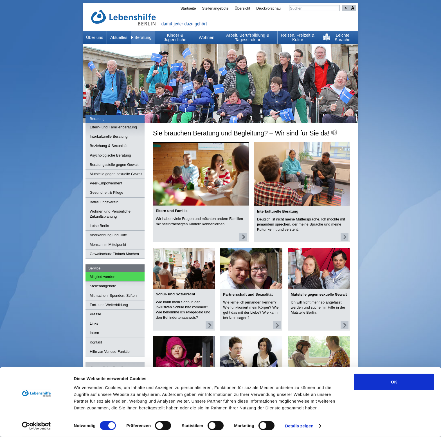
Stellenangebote (215, 8)
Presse (95, 314)
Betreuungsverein (104, 202)
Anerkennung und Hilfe (108, 235)
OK (394, 381)
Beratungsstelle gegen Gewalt (114, 164)
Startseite (188, 8)
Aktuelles (118, 37)
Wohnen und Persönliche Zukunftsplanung (110, 213)
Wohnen (206, 37)
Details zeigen (299, 425)
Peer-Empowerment (106, 183)
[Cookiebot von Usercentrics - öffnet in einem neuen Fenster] (36, 426)
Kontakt (96, 342)
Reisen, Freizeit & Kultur (297, 37)
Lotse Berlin (99, 226)
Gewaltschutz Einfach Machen (114, 254)
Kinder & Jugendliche (175, 37)
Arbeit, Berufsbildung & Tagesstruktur (247, 37)
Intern (94, 333)
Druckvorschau (268, 8)
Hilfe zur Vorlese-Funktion (111, 351)
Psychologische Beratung (110, 155)
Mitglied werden (102, 277)
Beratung (143, 37)
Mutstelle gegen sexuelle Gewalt (116, 174)
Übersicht (242, 8)
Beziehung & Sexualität (108, 146)
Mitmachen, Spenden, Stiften (113, 295)
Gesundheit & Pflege (106, 192)
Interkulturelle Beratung (108, 136)
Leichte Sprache (342, 37)
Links (94, 323)
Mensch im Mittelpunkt (108, 244)
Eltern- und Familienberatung (113, 127)
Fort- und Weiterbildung (109, 305)
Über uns (94, 37)
